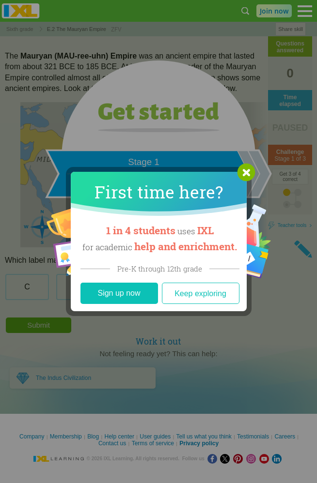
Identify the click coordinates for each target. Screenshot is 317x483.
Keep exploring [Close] (200, 293)
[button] (246, 172)
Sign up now (118, 293)
